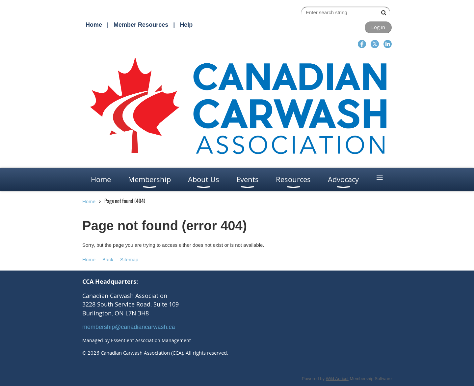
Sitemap (129, 259)
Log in (378, 27)
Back (107, 259)
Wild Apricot (337, 378)
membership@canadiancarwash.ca (128, 327)
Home (94, 24)
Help (186, 24)
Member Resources (141, 24)
